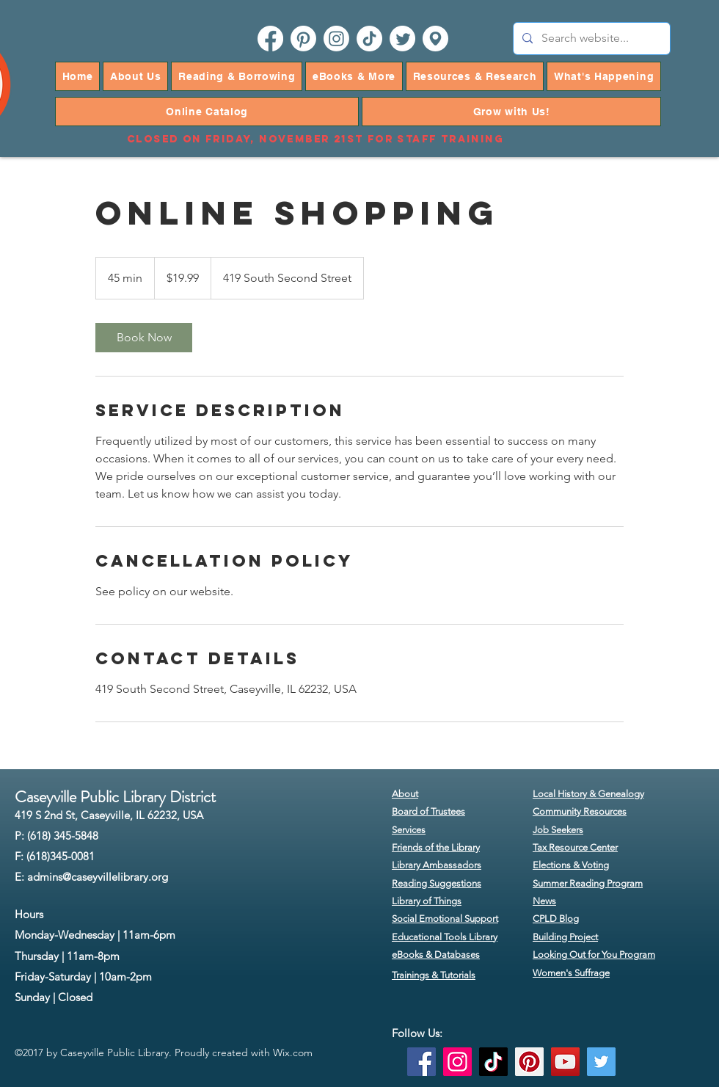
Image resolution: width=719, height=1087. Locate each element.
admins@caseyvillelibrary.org (97, 877)
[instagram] (336, 38)
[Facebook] (421, 1061)
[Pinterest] (529, 1061)
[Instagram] (457, 1061)
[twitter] (402, 38)
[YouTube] (565, 1061)
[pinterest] (303, 38)
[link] (143, 337)
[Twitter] (601, 1061)
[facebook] (270, 38)
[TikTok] (369, 38)
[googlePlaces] (435, 38)
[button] (135, 76)
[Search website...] (590, 38)
